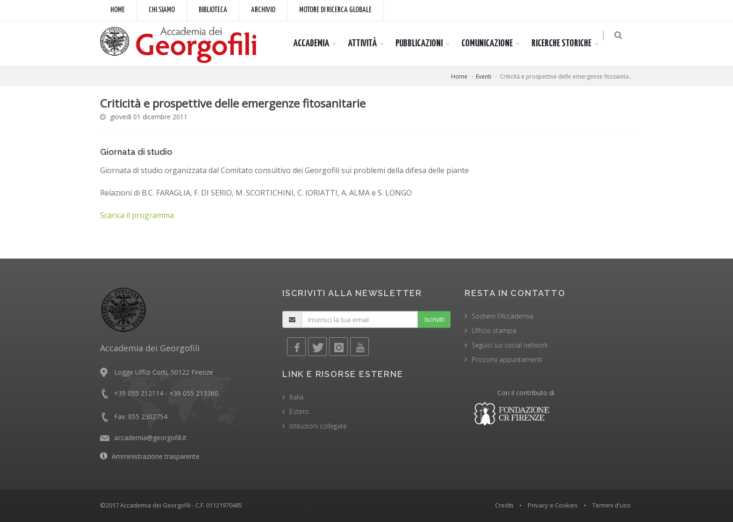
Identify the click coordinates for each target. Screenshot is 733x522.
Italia (296, 396)
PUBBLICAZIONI (424, 43)
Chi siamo (162, 10)
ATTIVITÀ (367, 43)
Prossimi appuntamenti (507, 359)
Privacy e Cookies (553, 505)
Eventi (483, 76)
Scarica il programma (137, 215)
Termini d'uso (611, 505)
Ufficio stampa (494, 330)
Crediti (504, 505)
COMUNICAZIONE (492, 43)
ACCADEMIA (317, 43)
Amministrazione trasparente (156, 456)
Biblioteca (213, 10)
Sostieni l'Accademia (502, 316)
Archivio (263, 10)
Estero (299, 411)
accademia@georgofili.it (150, 437)
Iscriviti (434, 319)
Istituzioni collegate (318, 425)
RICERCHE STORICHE (567, 43)
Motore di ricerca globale (335, 10)
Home (117, 10)
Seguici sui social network (510, 345)
